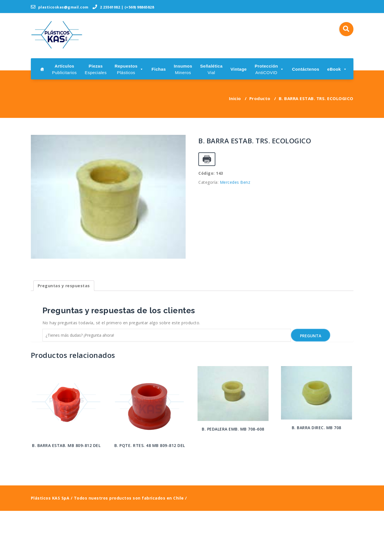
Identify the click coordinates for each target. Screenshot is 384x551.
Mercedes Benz (235, 182)
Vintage (239, 69)
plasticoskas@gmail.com (60, 7)
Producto (260, 98)
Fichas (159, 69)
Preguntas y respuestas (64, 326)
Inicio (235, 98)
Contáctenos (305, 69)
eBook (337, 69)
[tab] (63, 326)
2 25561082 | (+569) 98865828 (123, 7)
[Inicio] (42, 69)
